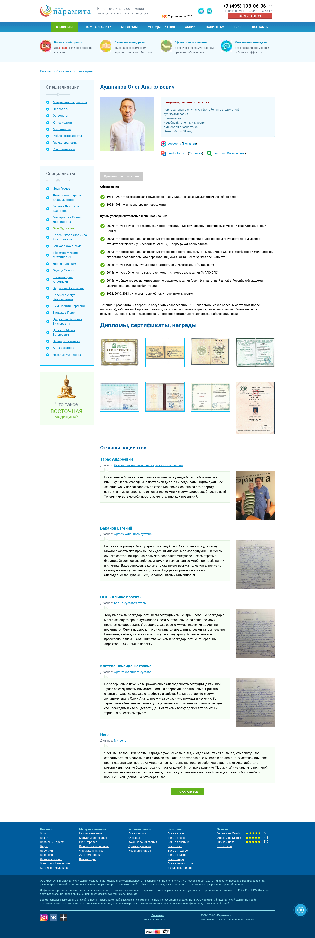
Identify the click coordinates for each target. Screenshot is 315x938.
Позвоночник (137, 833)
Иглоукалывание (90, 833)
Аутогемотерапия (90, 854)
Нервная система (139, 850)
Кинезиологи (62, 122)
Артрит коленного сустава (132, 672)
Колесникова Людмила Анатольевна (70, 237)
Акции (190, 27)
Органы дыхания (139, 846)
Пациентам (215, 27)
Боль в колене (177, 854)
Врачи (44, 837)
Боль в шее (175, 846)
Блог (238, 27)
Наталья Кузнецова (67, 355)
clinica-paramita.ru (151, 884)
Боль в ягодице (178, 850)
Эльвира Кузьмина (66, 341)
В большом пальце (180, 867)
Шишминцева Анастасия (63, 279)
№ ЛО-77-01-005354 (185, 880)
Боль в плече (176, 837)
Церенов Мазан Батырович (64, 332)
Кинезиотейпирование (94, 846)
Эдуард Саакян (63, 270)
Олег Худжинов (64, 228)
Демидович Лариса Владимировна (67, 197)
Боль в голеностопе (180, 863)
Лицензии (46, 850)
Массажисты (62, 129)
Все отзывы (224, 846)
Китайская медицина (54, 867)
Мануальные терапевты (70, 102)
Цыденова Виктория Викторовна (67, 321)
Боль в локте (176, 833)
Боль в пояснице (178, 842)
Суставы (134, 837)
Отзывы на (229, 833)
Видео (44, 846)
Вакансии (46, 854)
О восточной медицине (55, 863)
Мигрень (120, 740)
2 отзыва (195, 153)
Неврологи (61, 109)
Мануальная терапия (93, 837)
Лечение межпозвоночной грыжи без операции (148, 465)
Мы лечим (129, 27)
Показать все (187, 791)
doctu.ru (219, 153)
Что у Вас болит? (97, 27)
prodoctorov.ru (177, 153)
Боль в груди (176, 859)
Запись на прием (250, 15)
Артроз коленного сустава (133, 534)
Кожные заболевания (142, 842)
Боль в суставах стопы (130, 603)
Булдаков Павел (64, 312)
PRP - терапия (88, 842)
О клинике (64, 27)
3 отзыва (189, 143)
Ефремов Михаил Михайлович (65, 255)
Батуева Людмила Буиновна (66, 208)
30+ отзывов (235, 153)
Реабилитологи (64, 149)
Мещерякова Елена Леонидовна (67, 219)
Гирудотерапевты (65, 142)
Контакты (260, 27)
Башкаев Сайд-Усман (68, 246)
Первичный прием (52, 842)
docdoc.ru (174, 143)
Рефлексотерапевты (67, 136)
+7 (244, 6)
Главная (45, 27)
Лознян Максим (64, 264)
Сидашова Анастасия (68, 288)
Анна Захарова (63, 348)
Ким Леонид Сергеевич (69, 306)
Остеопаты (60, 116)
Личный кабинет (51, 859)
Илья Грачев (61, 188)
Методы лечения (161, 27)
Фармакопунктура (91, 850)
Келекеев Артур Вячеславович (64, 297)
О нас (43, 833)
